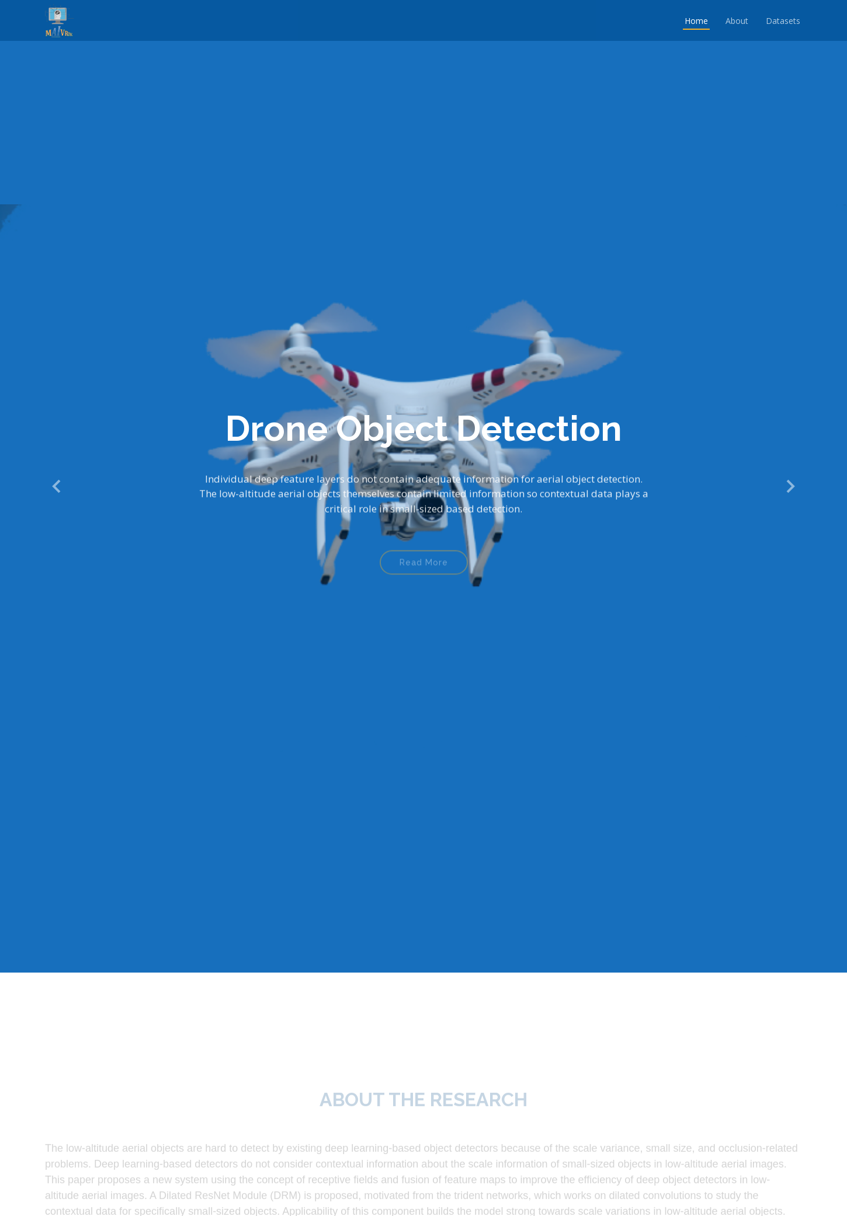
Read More (424, 568)
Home (696, 20)
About (736, 20)
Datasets (783, 20)
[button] (57, 486)
